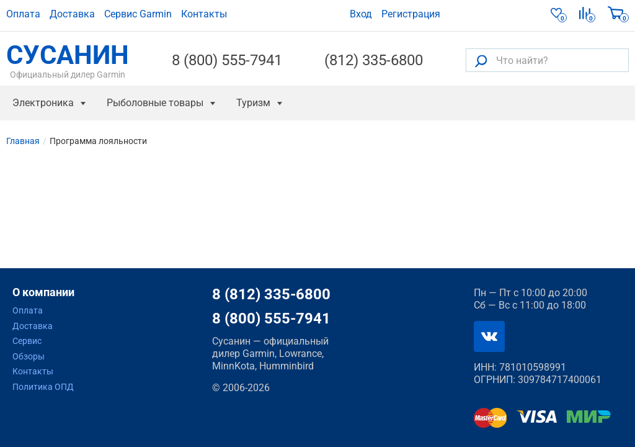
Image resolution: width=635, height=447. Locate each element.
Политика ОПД (43, 387)
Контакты (204, 14)
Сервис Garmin (138, 14)
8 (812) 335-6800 (271, 294)
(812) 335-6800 (373, 60)
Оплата (23, 14)
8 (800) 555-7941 (227, 60)
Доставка (72, 14)
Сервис (27, 341)
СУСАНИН (67, 60)
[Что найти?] (547, 60)
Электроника (43, 103)
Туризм (253, 103)
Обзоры (28, 356)
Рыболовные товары (155, 103)
